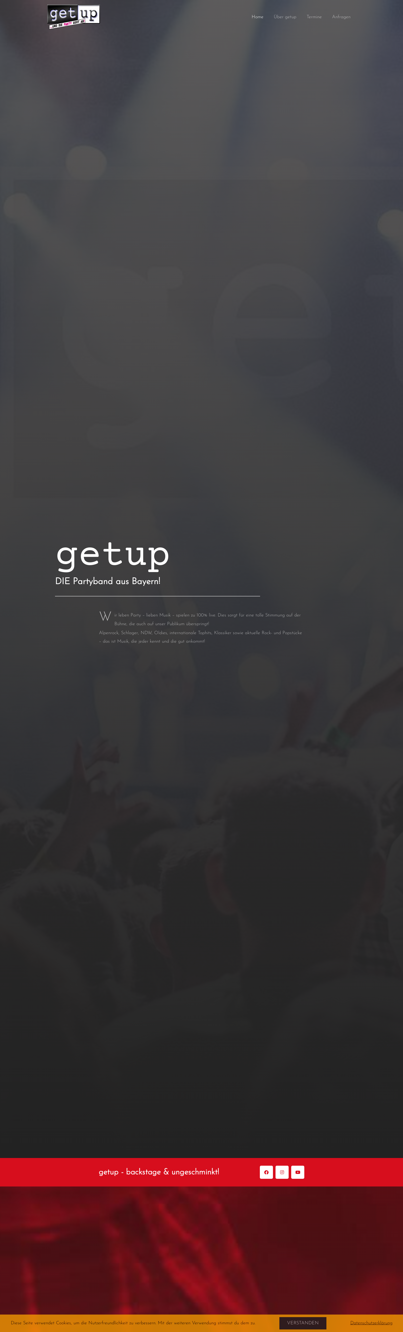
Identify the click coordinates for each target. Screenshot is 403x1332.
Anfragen (342, 17)
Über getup (287, 17)
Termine (315, 17)
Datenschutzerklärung (371, 1323)
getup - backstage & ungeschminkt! (166, 1172)
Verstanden (303, 1323)
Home (261, 17)
